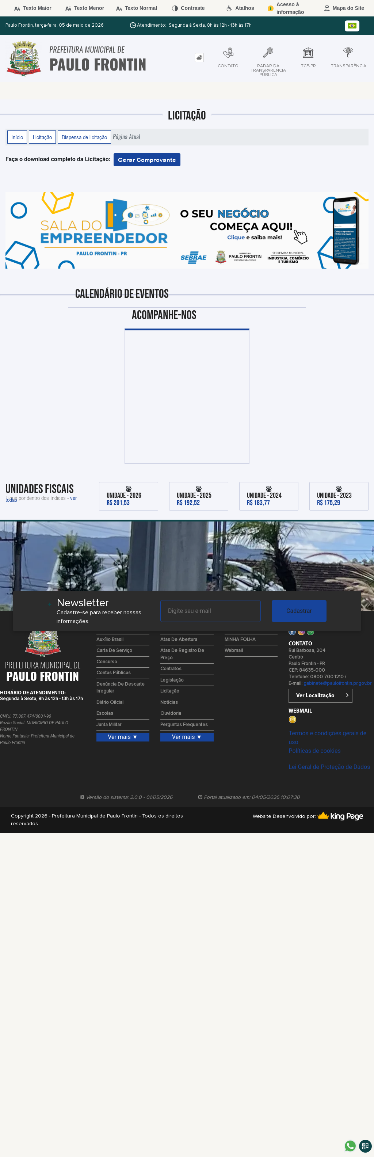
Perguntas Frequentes (184, 724)
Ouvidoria (170, 713)
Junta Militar (108, 724)
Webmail (234, 650)
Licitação (42, 137)
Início (17, 137)
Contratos (171, 669)
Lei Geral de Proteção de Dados (329, 766)
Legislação (172, 680)
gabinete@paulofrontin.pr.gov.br (337, 683)
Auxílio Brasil (109, 639)
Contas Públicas (113, 673)
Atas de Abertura (178, 639)
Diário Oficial (109, 702)
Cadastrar (299, 610)
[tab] (199, 57)
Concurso (106, 662)
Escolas (104, 713)
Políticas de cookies (314, 750)
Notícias (169, 702)
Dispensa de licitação (84, 137)
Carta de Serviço (114, 650)
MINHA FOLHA (240, 639)
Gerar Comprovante (147, 159)
